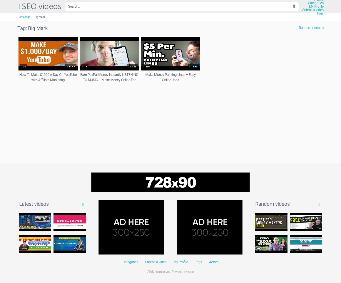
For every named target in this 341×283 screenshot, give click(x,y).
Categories (316, 3)
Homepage (23, 16)
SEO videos (39, 6)
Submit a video (313, 10)
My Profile (316, 6)
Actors (214, 262)
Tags (320, 13)
